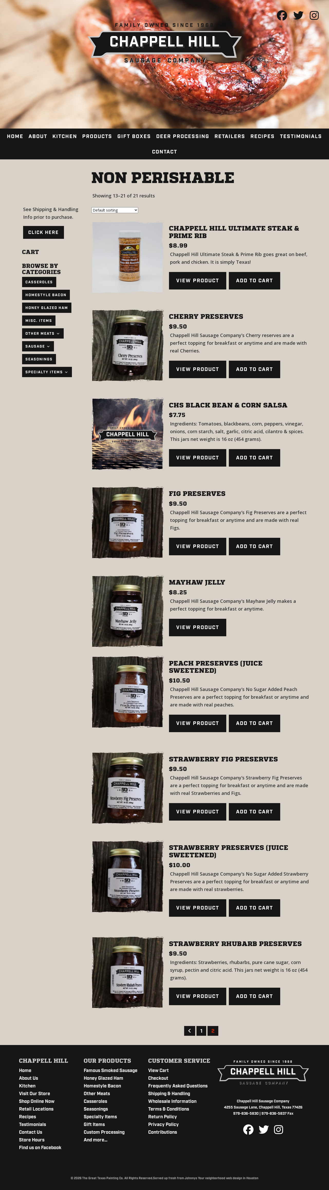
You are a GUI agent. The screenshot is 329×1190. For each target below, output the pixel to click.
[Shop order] (114, 210)
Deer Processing (182, 136)
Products (97, 136)
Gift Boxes (134, 136)
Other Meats (42, 334)
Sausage (38, 346)
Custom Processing (104, 1132)
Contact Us (30, 1132)
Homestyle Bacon (46, 295)
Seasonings (39, 359)
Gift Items (94, 1125)
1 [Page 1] (201, 1031)
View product (197, 280)
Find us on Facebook (40, 1148)
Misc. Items (38, 321)
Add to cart (254, 280)
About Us (28, 1078)
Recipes (262, 136)
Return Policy (162, 1117)
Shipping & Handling (169, 1094)
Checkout (158, 1078)
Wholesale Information (172, 1101)
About (38, 136)
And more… (95, 1140)
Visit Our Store (34, 1094)
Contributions (162, 1132)
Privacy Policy (163, 1125)
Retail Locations (36, 1109)
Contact (164, 152)
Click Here (43, 233)
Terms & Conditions (168, 1109)
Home (15, 136)
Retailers (229, 136)
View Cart (158, 1071)
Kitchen (64, 136)
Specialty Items (47, 372)
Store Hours (31, 1140)
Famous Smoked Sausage (110, 1071)
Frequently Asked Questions (178, 1086)
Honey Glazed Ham (46, 308)
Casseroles (39, 282)
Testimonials (301, 136)
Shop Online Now (36, 1101)
